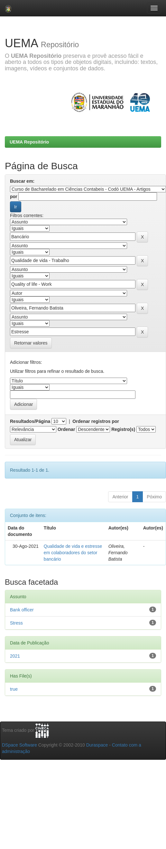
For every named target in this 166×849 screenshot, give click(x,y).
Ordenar (66, 429)
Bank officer (22, 609)
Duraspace (97, 745)
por (13, 196)
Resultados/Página (30, 421)
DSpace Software (19, 745)
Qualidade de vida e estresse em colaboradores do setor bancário (73, 553)
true (14, 689)
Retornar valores (31, 343)
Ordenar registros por (95, 421)
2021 (15, 656)
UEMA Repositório (29, 141)
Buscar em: (22, 181)
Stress (16, 623)
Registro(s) (123, 429)
